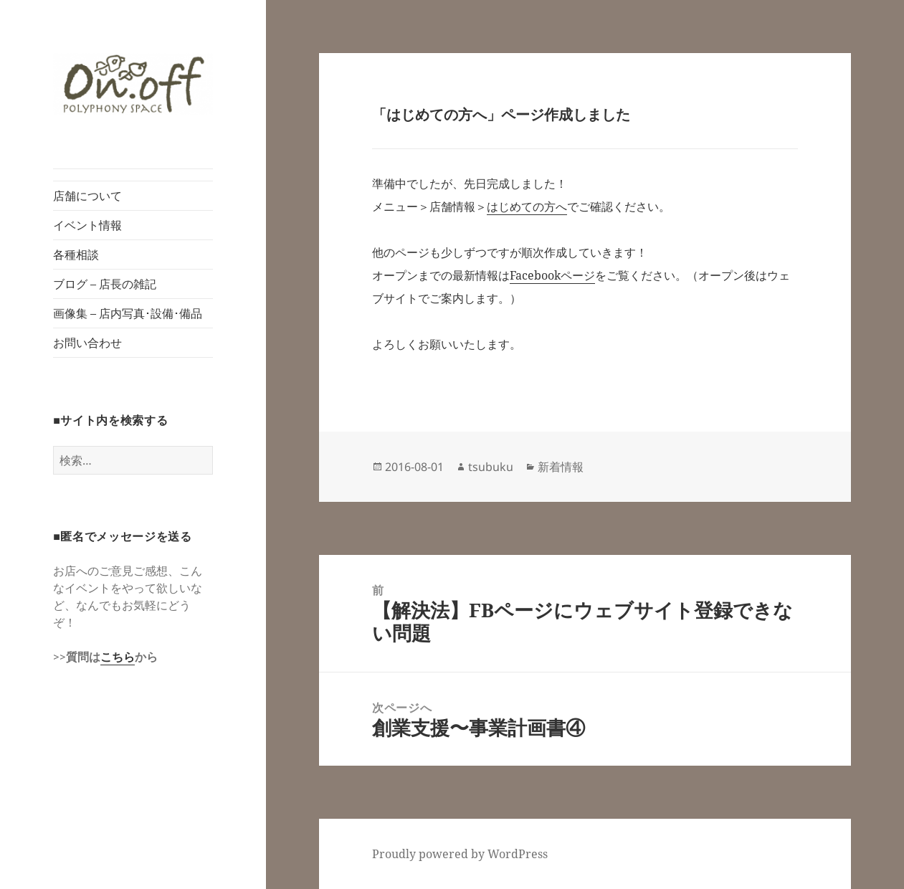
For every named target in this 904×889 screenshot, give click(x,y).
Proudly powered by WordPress (460, 854)
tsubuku (490, 467)
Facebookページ (552, 275)
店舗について (87, 196)
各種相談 (76, 254)
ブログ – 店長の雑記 (104, 284)
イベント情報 (87, 225)
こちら (117, 657)
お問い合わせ (87, 343)
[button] (133, 84)
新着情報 (561, 467)
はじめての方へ (527, 206)
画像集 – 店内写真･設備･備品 (127, 313)
